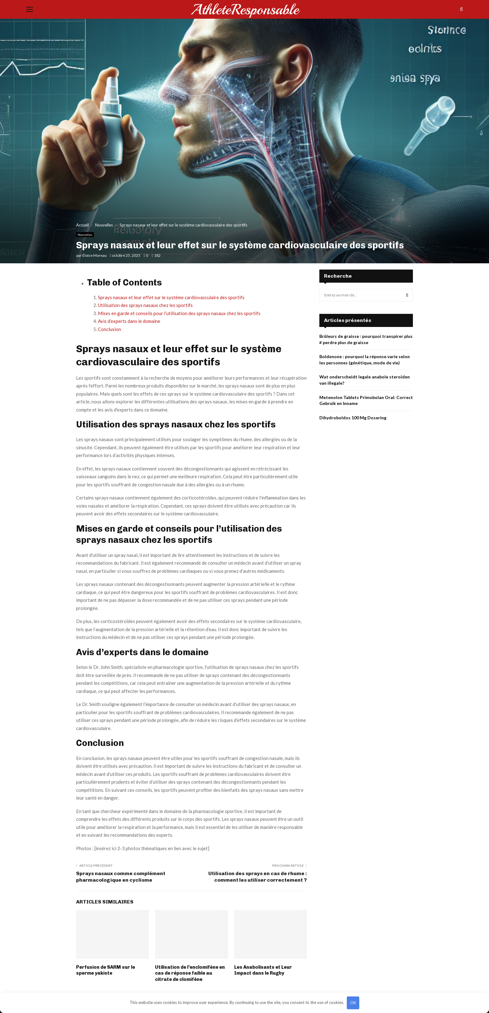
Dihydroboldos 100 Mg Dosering (352, 417)
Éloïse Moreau (94, 255)
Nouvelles (85, 234)
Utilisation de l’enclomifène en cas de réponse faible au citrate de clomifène (190, 973)
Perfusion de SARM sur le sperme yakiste (105, 970)
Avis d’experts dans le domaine (129, 321)
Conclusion (109, 329)
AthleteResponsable (245, 9)
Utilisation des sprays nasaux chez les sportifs (145, 305)
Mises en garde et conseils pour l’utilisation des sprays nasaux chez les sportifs (179, 313)
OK (353, 1002)
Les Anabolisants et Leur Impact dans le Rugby (263, 970)
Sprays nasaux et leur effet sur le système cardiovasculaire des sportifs (171, 297)
